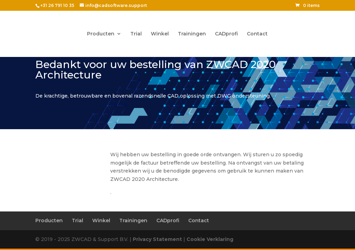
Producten (100, 34)
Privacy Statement (157, 239)
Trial (136, 34)
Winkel (160, 34)
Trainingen (192, 34)
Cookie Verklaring (210, 239)
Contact (257, 34)
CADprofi (226, 34)
